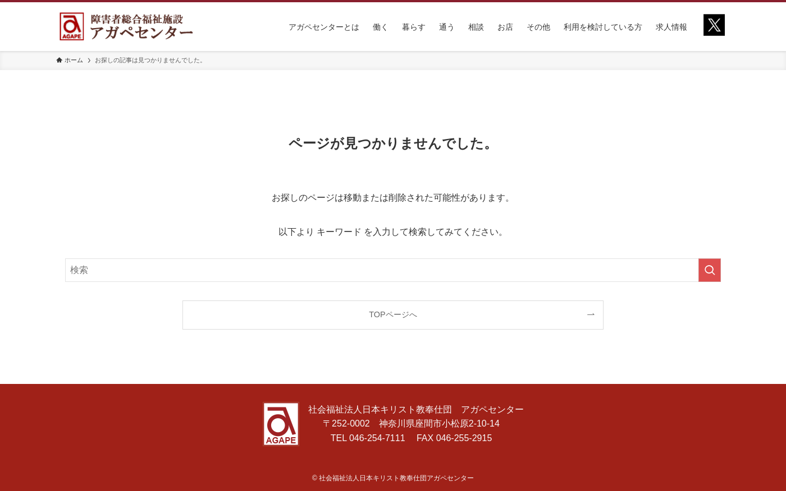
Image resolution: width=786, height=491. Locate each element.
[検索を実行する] (709, 270)
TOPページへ (393, 314)
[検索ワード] (393, 270)
